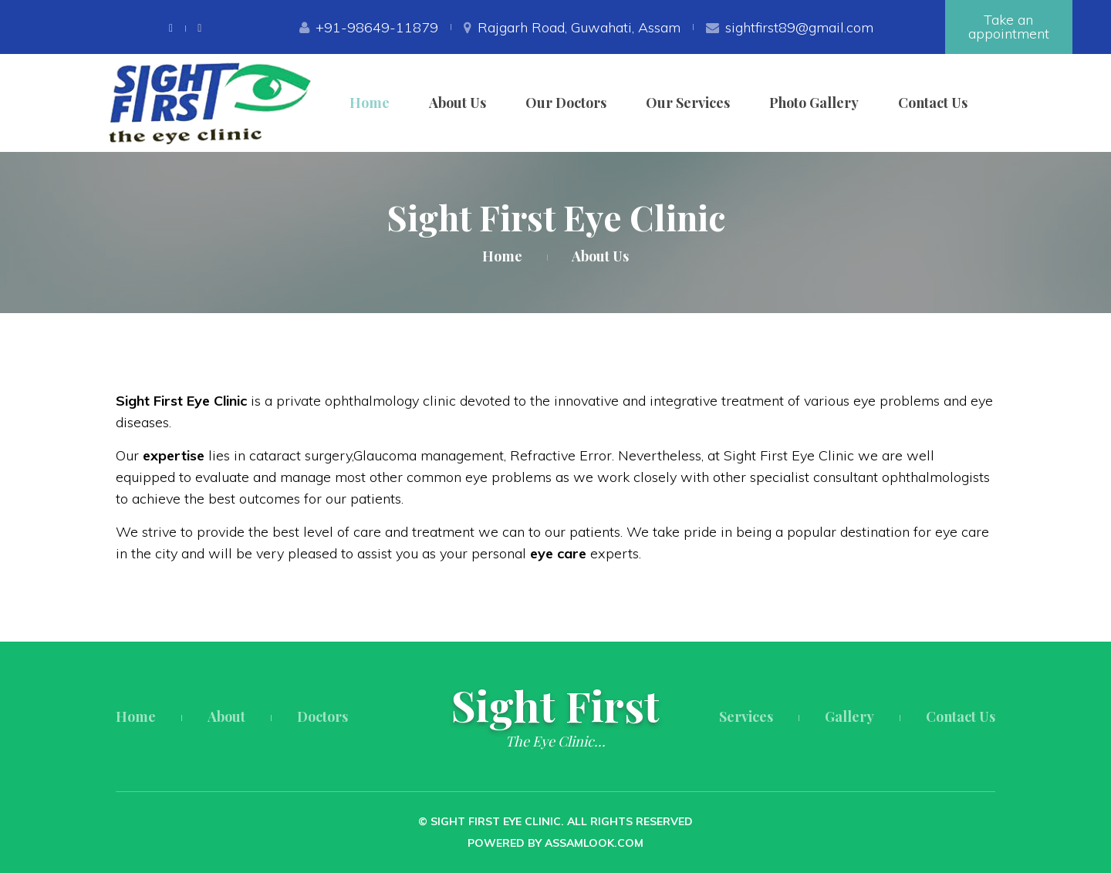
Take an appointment (1008, 26)
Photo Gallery (814, 102)
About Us (457, 102)
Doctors (322, 716)
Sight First (555, 705)
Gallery (849, 716)
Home (370, 102)
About (226, 716)
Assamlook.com (594, 843)
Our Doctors (565, 102)
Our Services (688, 102)
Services (746, 716)
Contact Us (932, 102)
